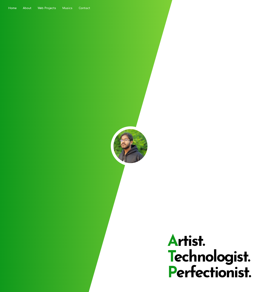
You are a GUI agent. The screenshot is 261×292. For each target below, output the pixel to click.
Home (12, 8)
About (27, 8)
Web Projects (47, 8)
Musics (67, 8)
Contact (84, 8)
